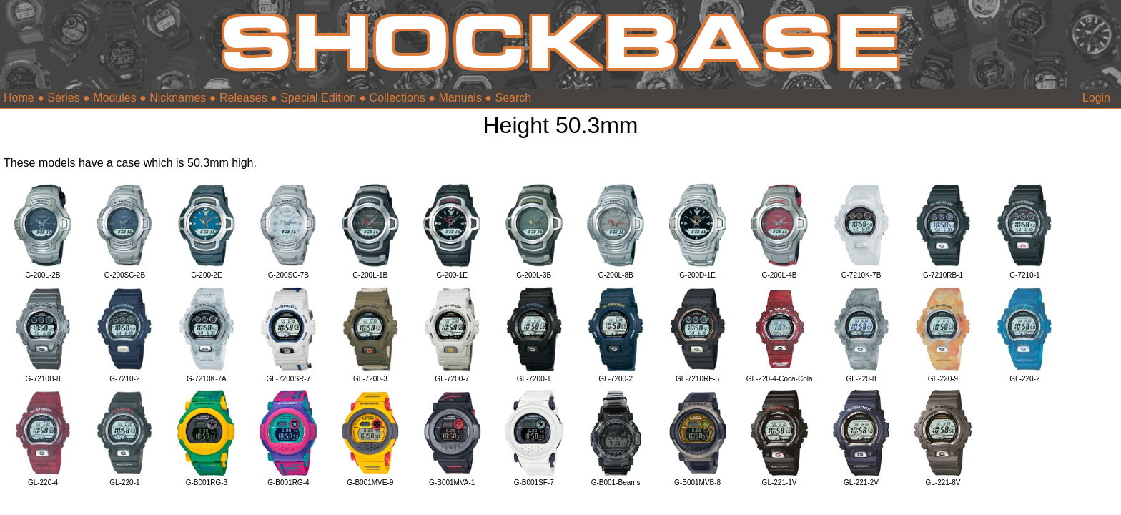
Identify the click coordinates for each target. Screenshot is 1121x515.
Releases (243, 98)
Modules (114, 98)
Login (1096, 98)
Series (63, 98)
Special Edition (318, 98)
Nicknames (177, 98)
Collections (397, 98)
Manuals (459, 98)
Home (19, 98)
